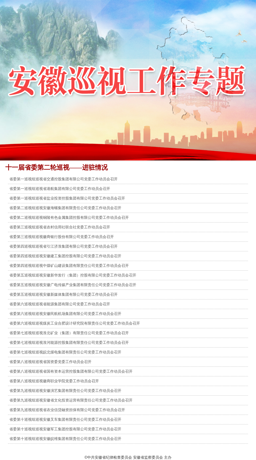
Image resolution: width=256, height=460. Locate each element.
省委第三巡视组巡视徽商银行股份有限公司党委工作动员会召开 (61, 237)
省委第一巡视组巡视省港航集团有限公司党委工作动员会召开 (59, 188)
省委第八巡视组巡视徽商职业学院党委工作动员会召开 (54, 381)
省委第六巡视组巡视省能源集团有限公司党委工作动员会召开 (59, 304)
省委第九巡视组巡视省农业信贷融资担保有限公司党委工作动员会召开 (67, 410)
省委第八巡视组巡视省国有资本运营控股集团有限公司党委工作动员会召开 (71, 371)
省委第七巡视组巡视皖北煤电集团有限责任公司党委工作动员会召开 (65, 352)
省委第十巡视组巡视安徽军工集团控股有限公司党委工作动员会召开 (65, 429)
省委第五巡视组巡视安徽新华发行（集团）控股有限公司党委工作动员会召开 (72, 275)
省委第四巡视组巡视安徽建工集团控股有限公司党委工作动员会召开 (65, 256)
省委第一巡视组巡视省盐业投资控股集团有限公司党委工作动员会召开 (67, 198)
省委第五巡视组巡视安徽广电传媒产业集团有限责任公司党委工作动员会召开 (72, 285)
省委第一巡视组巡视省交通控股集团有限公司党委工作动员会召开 (63, 179)
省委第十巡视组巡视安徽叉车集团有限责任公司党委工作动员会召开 (65, 419)
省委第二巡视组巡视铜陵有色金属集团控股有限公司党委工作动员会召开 (69, 217)
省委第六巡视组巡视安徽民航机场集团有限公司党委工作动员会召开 (65, 313)
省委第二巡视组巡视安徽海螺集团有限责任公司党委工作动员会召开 (65, 208)
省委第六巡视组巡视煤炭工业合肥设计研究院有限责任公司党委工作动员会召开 (74, 323)
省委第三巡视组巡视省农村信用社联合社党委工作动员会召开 (59, 227)
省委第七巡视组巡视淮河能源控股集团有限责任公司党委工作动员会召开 (69, 342)
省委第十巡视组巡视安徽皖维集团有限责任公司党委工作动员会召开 (65, 438)
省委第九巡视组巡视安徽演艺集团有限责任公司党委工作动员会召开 (65, 390)
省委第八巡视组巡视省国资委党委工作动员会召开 (50, 362)
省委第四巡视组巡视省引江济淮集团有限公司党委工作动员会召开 (63, 246)
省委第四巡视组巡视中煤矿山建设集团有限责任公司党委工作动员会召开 (69, 265)
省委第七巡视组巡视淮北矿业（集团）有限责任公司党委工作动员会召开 (69, 333)
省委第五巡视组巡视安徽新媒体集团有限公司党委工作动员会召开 (63, 294)
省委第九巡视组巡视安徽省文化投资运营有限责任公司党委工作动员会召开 (71, 400)
